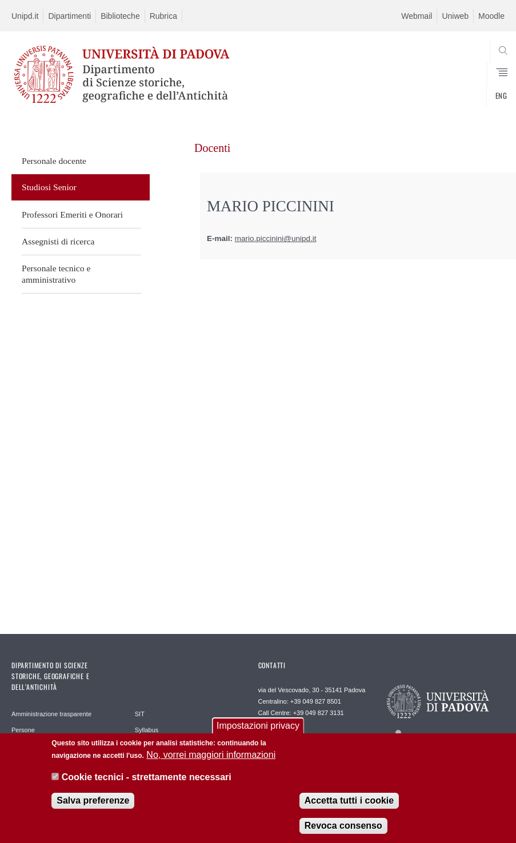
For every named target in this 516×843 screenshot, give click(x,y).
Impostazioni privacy (258, 726)
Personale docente (54, 161)
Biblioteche (120, 16)
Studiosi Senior (49, 187)
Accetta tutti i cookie (349, 801)
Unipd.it (24, 16)
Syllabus (147, 729)
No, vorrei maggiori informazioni (210, 755)
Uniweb (455, 16)
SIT (140, 713)
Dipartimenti (69, 16)
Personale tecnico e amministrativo (56, 273)
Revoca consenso (343, 826)
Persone (23, 729)
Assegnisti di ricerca (58, 241)
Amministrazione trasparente (51, 713)
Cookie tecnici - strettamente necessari (146, 777)
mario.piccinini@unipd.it (276, 238)
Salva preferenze (93, 801)
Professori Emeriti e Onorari (72, 214)
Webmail (416, 16)
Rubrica (163, 16)
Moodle (491, 16)
